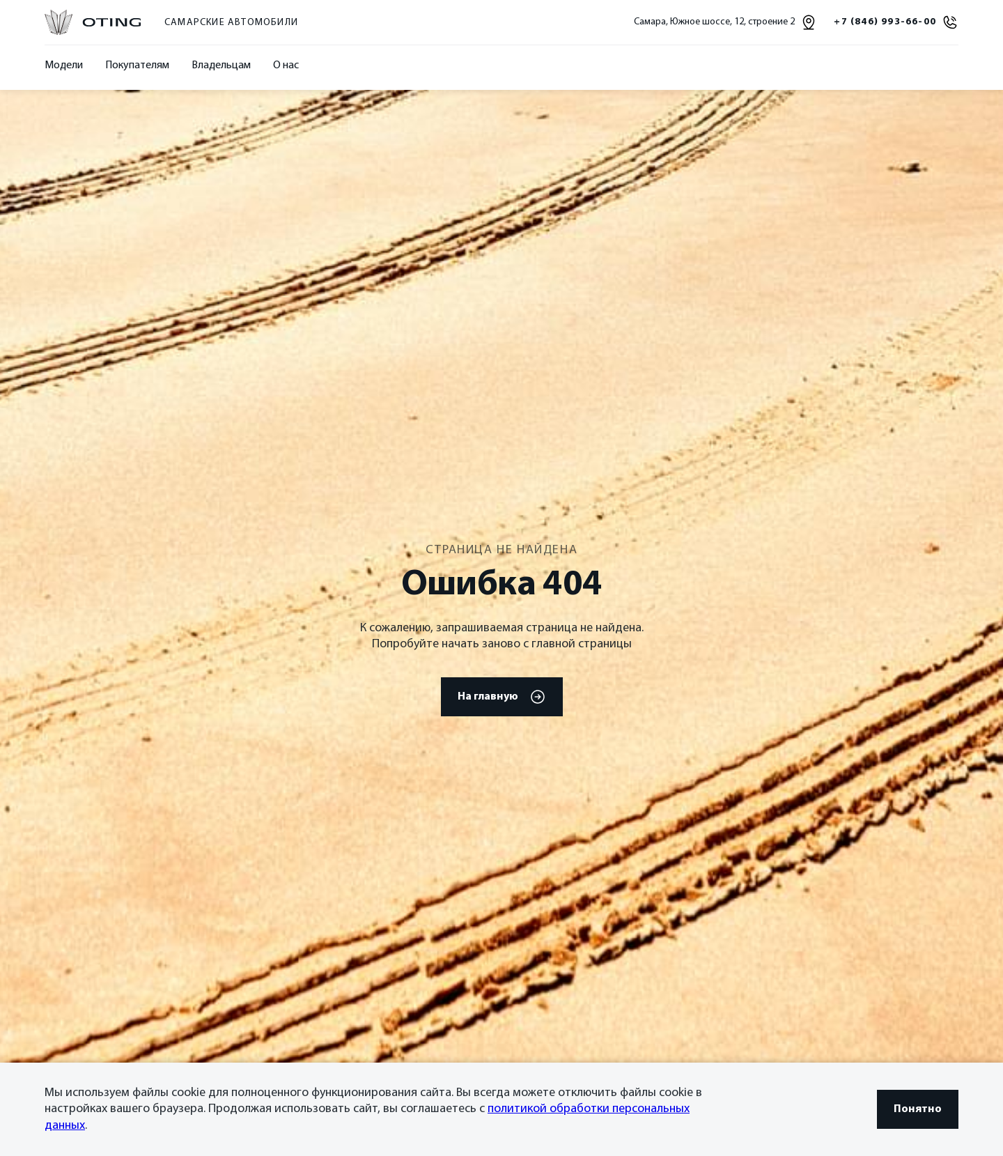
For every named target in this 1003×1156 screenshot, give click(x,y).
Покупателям (137, 65)
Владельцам (221, 65)
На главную (502, 696)
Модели (64, 65)
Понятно (918, 1109)
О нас (286, 65)
